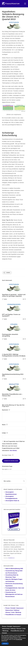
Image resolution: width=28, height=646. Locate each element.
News (5, 299)
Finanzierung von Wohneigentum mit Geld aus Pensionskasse (14, 594)
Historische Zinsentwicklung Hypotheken (14, 584)
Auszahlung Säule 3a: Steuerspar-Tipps (12, 576)
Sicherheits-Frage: (7, 466)
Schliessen (5, 643)
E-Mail (5, 433)
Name (5, 424)
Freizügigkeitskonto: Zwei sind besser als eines (14, 589)
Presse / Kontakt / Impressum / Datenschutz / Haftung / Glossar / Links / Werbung (14, 610)
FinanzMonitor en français (13, 614)
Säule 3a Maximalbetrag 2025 (14, 568)
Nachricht (6, 410)
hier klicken (13, 450)
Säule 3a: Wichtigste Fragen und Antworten (13, 580)
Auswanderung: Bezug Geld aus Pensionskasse (13, 572)
